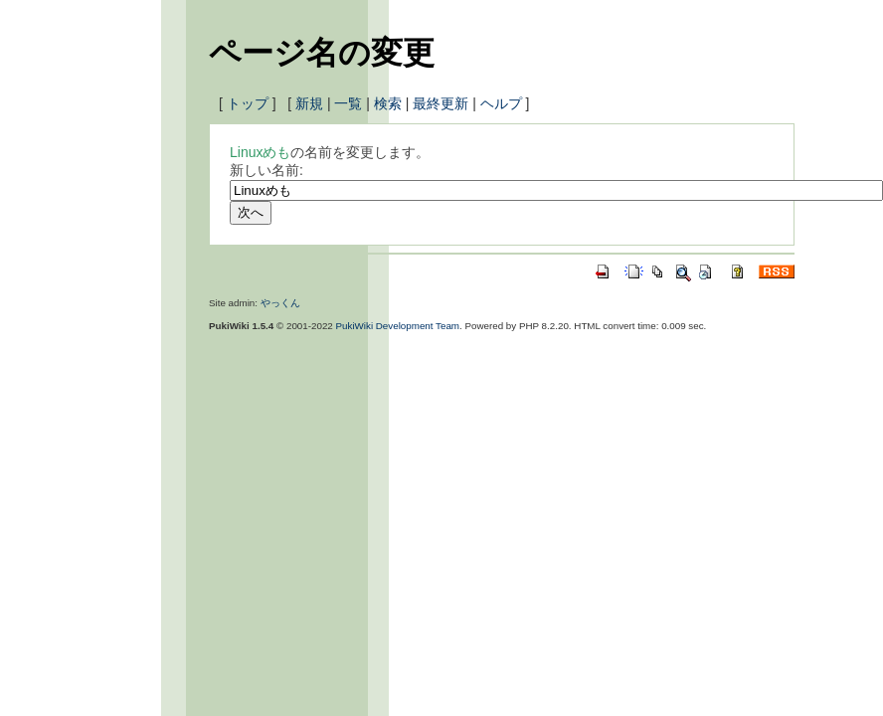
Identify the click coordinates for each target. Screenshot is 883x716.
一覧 (348, 103)
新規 (309, 103)
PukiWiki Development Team (398, 325)
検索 (388, 103)
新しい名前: (266, 170)
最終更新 (440, 103)
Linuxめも (260, 152)
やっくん (280, 302)
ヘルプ (501, 103)
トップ (247, 103)
